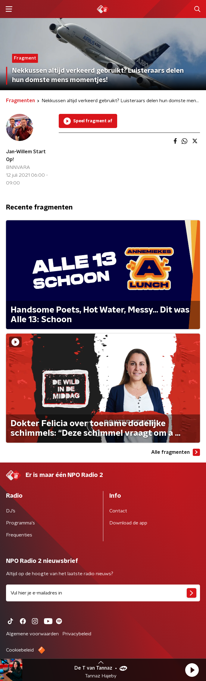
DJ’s (10, 510)
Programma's (20, 523)
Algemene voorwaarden (32, 633)
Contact (118, 510)
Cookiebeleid (20, 650)
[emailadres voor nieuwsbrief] (103, 593)
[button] (191, 669)
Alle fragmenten (175, 452)
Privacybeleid (76, 633)
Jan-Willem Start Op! (26, 155)
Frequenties (19, 535)
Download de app (128, 523)
